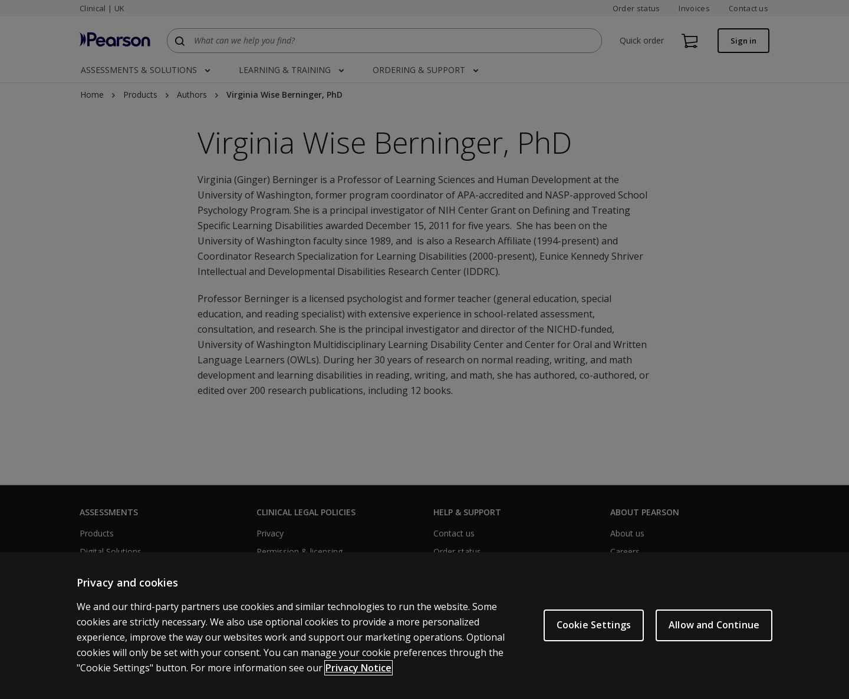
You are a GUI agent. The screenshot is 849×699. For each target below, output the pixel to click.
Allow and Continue (714, 627)
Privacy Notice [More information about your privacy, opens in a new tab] (358, 670)
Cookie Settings (594, 627)
